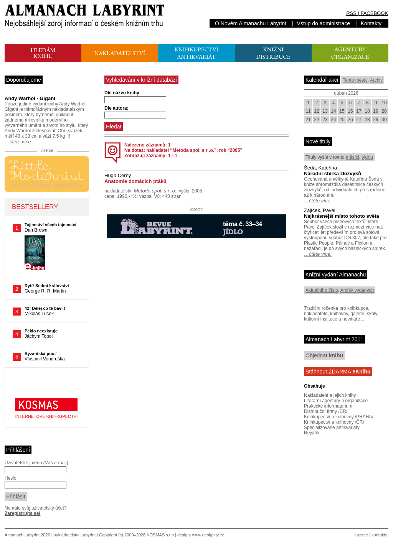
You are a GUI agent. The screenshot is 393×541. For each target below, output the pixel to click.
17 (358, 111)
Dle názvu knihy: (122, 92)
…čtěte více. (18, 142)
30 (383, 119)
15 (341, 111)
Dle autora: (116, 108)
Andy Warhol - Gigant (30, 98)
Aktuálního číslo (321, 290)
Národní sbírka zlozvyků (332, 173)
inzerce (361, 535)
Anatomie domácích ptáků (135, 181)
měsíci (352, 157)
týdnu (367, 157)
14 (333, 111)
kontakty (379, 535)
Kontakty (371, 23)
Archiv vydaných (357, 290)
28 (367, 119)
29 (375, 119)
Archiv (376, 80)
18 (367, 111)
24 (333, 119)
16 (350, 111)
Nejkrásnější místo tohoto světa (341, 216)
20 (383, 111)
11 (307, 111)
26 (350, 119)
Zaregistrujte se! (22, 513)
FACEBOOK (374, 13)
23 (324, 119)
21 (307, 119)
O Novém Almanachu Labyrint (250, 23)
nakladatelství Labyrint (75, 535)
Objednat (324, 355)
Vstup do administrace (323, 23)
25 (341, 119)
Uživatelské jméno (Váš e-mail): (37, 462)
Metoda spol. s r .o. (155, 191)
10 (383, 102)
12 (316, 111)
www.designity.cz (208, 535)
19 (375, 111)
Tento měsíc (355, 80)
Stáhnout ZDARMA (338, 371)
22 (316, 119)
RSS (351, 13)
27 (358, 119)
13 (324, 111)
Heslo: (11, 478)
